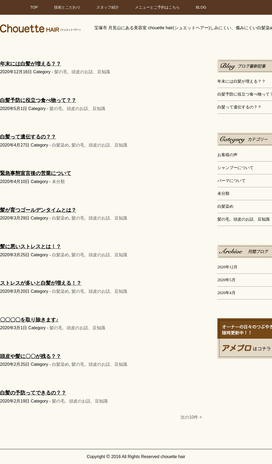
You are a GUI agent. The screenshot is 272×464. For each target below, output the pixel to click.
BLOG (201, 7)
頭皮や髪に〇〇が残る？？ (30, 356)
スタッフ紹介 (107, 7)
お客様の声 (227, 155)
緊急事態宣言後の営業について (35, 173)
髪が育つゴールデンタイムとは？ (38, 210)
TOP (34, 7)
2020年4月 (226, 293)
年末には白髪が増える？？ (241, 81)
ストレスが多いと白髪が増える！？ (40, 283)
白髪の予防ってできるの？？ (33, 393)
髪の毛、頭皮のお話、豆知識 (243, 219)
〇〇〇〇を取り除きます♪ (29, 320)
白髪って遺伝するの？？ (239, 107)
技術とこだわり (67, 7)
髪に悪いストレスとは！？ (30, 246)
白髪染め (225, 206)
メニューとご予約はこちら (157, 7)
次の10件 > (191, 417)
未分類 (223, 193)
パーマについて (231, 180)
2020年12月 (227, 267)
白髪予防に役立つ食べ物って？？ (38, 100)
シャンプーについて (235, 168)
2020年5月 (226, 280)
